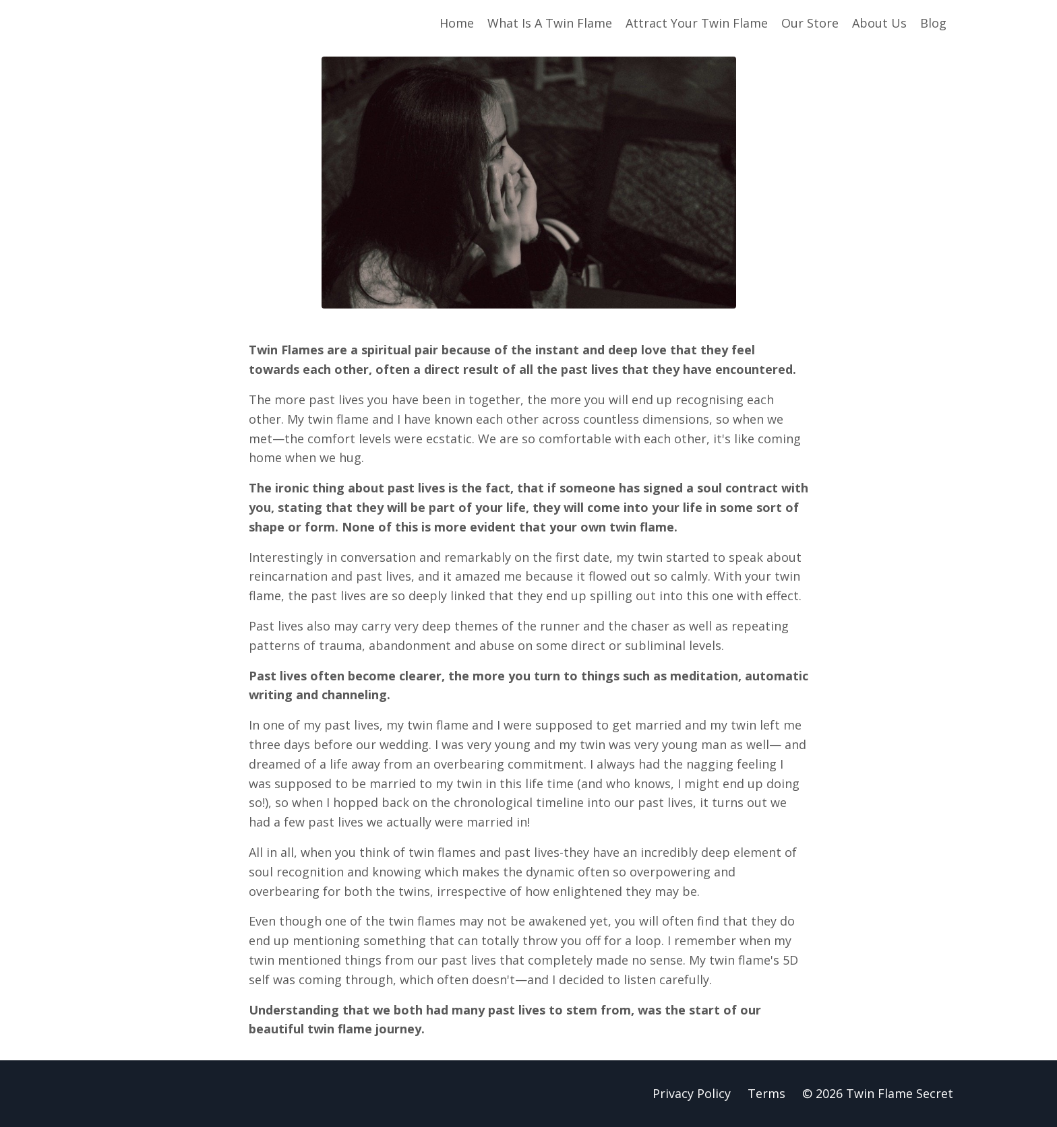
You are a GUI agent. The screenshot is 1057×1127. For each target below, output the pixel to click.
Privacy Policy (692, 1093)
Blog (933, 23)
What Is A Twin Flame (549, 23)
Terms (766, 1093)
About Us (879, 23)
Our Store (810, 23)
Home (457, 23)
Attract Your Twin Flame (697, 23)
